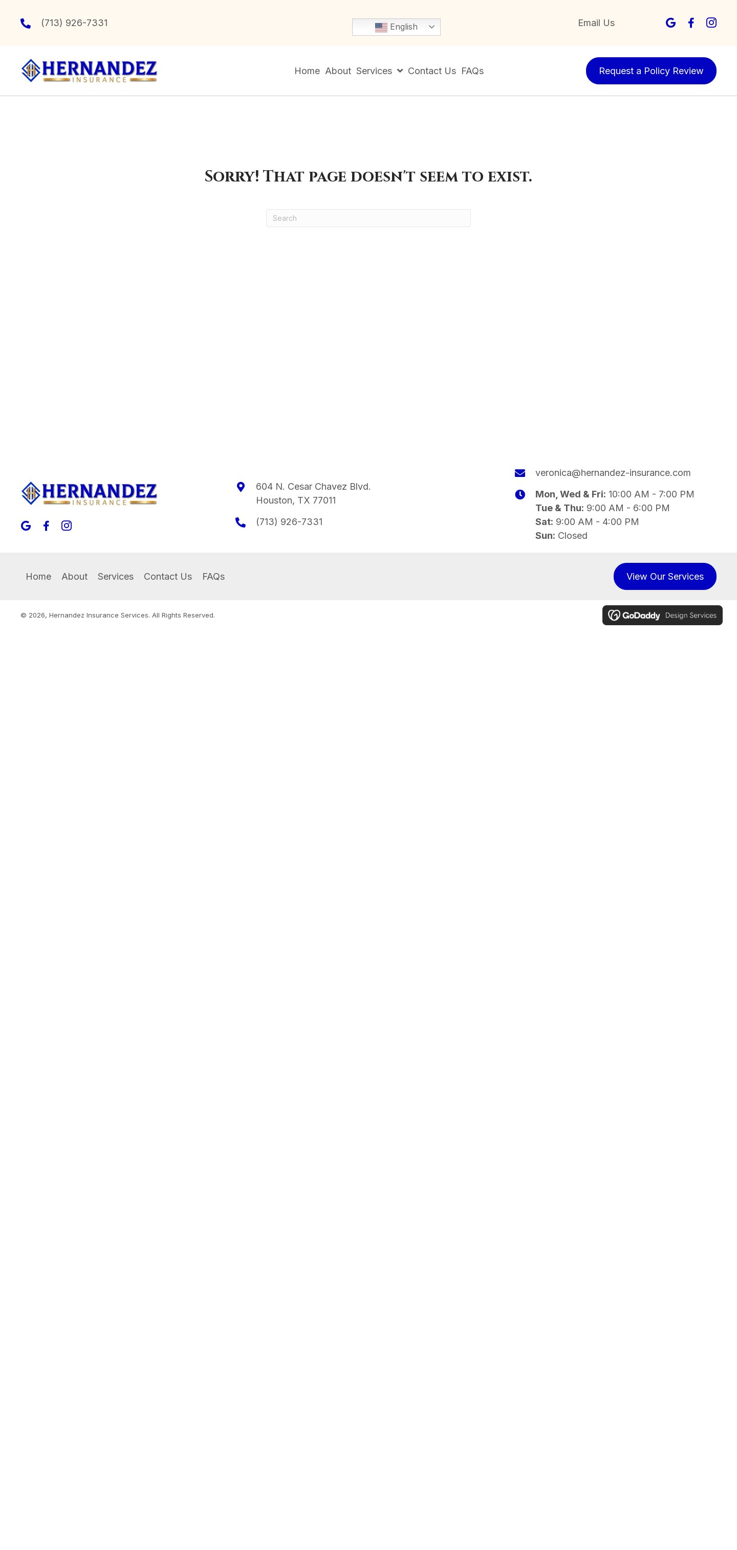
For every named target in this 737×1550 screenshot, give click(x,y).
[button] (670, 23)
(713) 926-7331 (74, 22)
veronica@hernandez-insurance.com (613, 472)
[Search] (368, 218)
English (396, 27)
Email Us (596, 22)
